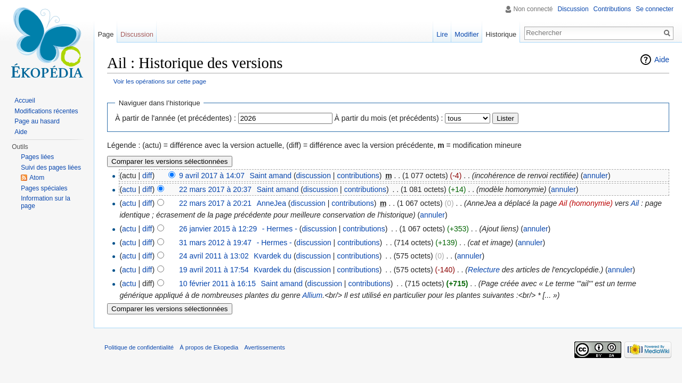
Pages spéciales (44, 188)
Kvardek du (272, 256)
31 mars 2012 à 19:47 (215, 242)
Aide (661, 59)
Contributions (612, 9)
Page (105, 34)
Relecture (484, 269)
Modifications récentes (46, 111)
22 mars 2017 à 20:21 (215, 203)
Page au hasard (37, 121)
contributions (358, 175)
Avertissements (264, 347)
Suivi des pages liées (51, 167)
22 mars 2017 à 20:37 (215, 189)
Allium (312, 295)
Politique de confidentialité (139, 347)
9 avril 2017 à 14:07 (212, 175)
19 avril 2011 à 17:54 (214, 269)
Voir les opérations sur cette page (159, 81)
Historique (501, 34)
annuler (595, 175)
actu (129, 189)
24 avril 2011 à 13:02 (214, 256)
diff (147, 175)
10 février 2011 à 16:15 (217, 283)
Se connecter (654, 9)
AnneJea (271, 203)
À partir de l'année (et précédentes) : (175, 118)
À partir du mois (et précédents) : (389, 118)
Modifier (466, 34)
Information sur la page (45, 202)
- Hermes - (279, 228)
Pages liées (37, 157)
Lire (442, 34)
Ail (635, 203)
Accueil (24, 100)
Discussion (573, 9)
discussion (313, 175)
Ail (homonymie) (586, 203)
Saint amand (270, 175)
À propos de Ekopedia (209, 347)
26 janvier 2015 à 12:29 (218, 228)
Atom (36, 177)
